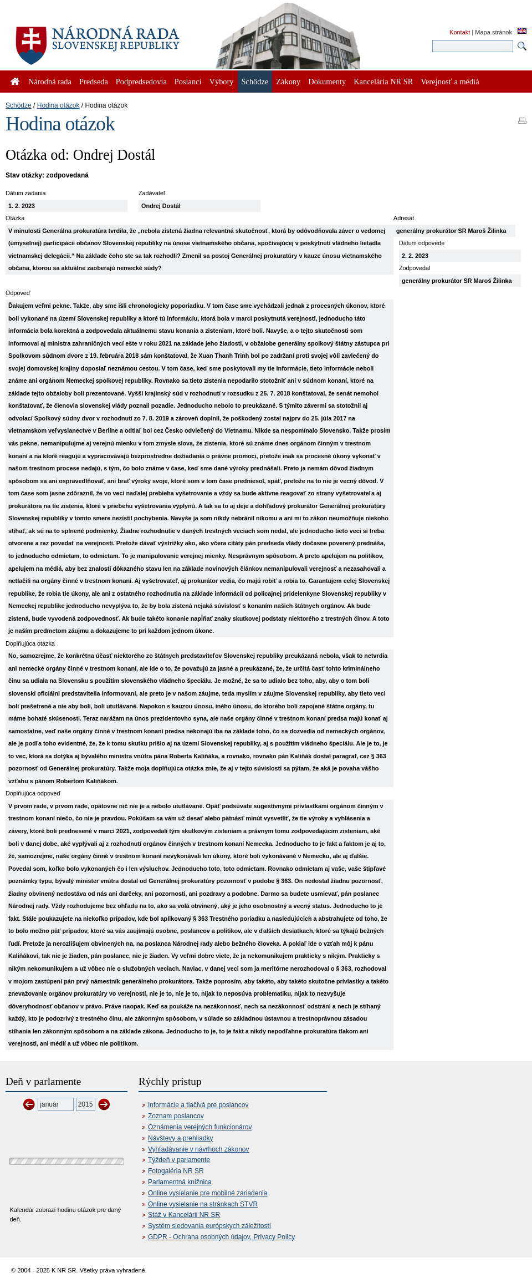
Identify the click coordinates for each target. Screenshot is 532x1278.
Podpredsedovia (141, 81)
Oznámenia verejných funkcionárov (200, 1127)
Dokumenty (327, 81)
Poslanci (188, 81)
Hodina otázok (58, 105)
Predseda (93, 81)
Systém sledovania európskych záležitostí (209, 1226)
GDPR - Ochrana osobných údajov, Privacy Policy (221, 1237)
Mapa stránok (493, 32)
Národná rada (49, 81)
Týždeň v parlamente (179, 1160)
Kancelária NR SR (383, 81)
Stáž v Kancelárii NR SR (184, 1215)
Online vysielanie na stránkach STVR (203, 1204)
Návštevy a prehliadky (180, 1138)
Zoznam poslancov (176, 1116)
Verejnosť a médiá (450, 81)
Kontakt (459, 32)
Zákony (288, 81)
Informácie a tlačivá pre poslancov (198, 1105)
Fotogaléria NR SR (176, 1171)
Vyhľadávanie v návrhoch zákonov (198, 1149)
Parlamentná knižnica (180, 1182)
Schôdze (19, 105)
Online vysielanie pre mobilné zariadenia (207, 1193)
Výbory (221, 81)
